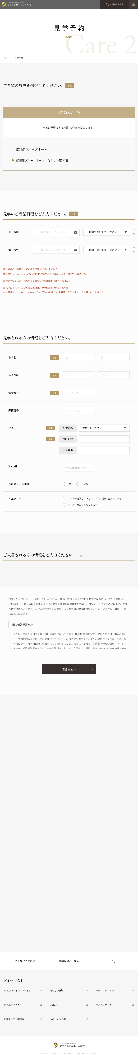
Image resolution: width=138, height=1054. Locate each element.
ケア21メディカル (14, 1004)
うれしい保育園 (59, 1019)
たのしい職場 (57, 990)
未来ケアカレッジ (106, 990)
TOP (5, 57)
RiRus (54, 1004)
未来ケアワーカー (106, 1004)
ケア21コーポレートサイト (19, 990)
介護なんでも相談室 (15, 1019)
